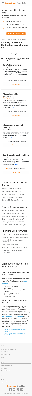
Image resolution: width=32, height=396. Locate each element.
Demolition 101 (5, 352)
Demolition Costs (5, 354)
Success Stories (5, 371)
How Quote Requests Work (8, 349)
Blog (2, 357)
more (4, 76)
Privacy (18, 393)
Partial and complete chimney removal (12, 316)
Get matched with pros (16, 34)
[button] (10, 389)
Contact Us (4, 382)
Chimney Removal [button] (16, 54)
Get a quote (16, 84)
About (2, 379)
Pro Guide (4, 368)
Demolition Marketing (7, 365)
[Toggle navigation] (3, 3)
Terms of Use (25, 393)
